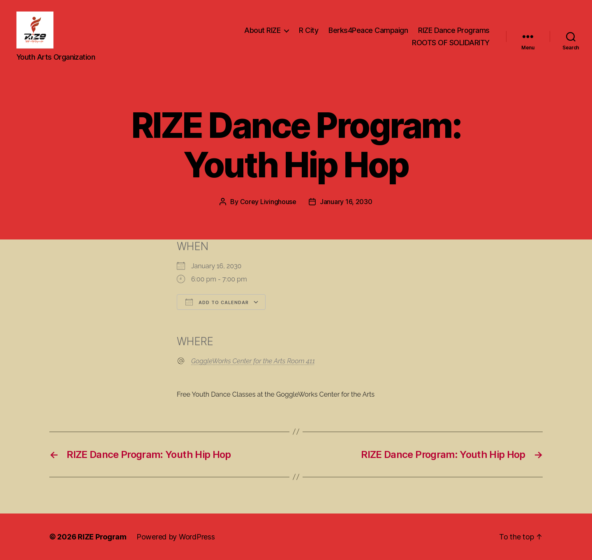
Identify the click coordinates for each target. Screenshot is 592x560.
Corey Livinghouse (268, 202)
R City (308, 30)
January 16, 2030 (346, 202)
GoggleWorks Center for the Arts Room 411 (253, 361)
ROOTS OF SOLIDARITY (451, 42)
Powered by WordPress (175, 536)
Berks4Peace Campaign (368, 30)
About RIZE (262, 30)
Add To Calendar (217, 302)
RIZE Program (102, 536)
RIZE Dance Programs (454, 30)
